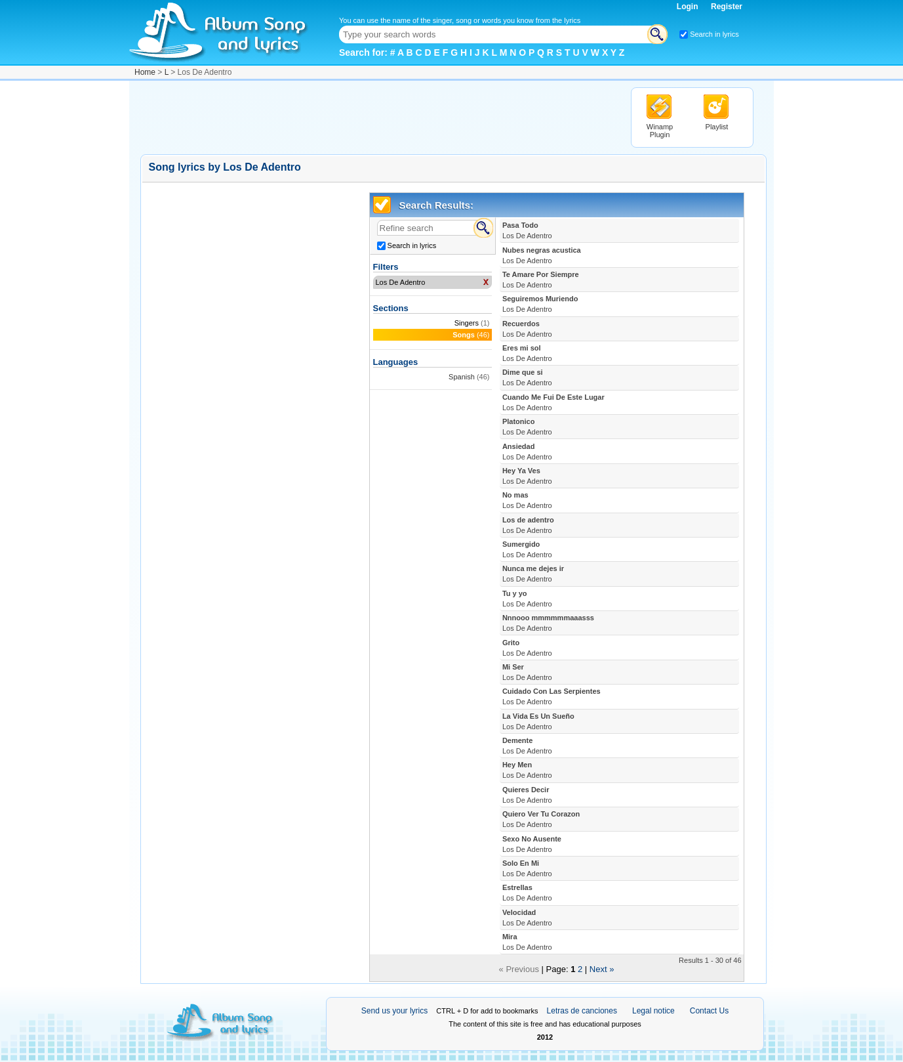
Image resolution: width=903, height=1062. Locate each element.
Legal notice (653, 1010)
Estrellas (527, 892)
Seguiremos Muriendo (540, 304)
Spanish (462, 377)
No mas (527, 500)
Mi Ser (527, 672)
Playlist (717, 127)
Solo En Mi (527, 868)
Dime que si (527, 377)
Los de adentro (528, 525)
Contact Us (709, 1010)
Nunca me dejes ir (533, 573)
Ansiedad (527, 451)
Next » (602, 969)
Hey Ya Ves (527, 476)
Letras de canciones (582, 1010)
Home (144, 72)
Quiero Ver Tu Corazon (541, 819)
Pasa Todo (527, 230)
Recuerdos (527, 329)
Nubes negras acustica (541, 255)
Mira (527, 942)
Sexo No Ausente (531, 844)
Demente (527, 745)
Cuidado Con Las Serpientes (551, 696)
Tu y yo (527, 598)
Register (726, 6)
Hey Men (527, 770)
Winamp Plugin (660, 130)
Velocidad (527, 917)
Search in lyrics (714, 34)
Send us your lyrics (394, 1010)
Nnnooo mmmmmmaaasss (548, 623)
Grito (527, 648)
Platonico (527, 426)
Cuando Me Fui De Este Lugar (553, 402)
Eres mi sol (527, 353)
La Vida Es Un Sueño (538, 721)
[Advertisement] (379, 116)
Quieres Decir (527, 795)
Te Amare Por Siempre (540, 279)
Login (688, 6)
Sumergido (527, 549)
